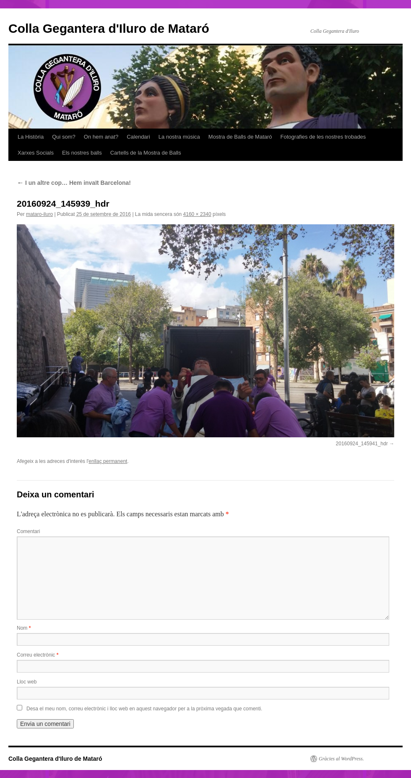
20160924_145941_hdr (362, 444)
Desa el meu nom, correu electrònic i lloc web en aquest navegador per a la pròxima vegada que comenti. (144, 709)
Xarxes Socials (36, 153)
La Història (31, 137)
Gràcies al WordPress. (341, 759)
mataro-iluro (39, 214)
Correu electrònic (37, 655)
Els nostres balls (82, 153)
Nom (24, 628)
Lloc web (26, 682)
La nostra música (179, 137)
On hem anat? (101, 137)
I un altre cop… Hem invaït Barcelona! (74, 182)
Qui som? (63, 137)
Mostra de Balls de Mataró (240, 137)
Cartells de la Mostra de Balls (145, 153)
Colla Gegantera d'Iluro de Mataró (108, 28)
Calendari (138, 137)
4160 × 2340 (197, 214)
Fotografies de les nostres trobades (323, 137)
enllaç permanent (107, 461)
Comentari (28, 531)
